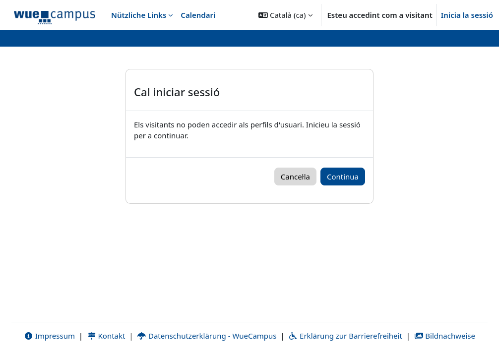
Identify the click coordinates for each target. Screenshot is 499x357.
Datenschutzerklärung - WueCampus (206, 336)
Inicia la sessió (467, 15)
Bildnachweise (444, 336)
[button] (285, 15)
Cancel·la (295, 176)
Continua (343, 176)
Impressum (49, 336)
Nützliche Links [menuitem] (138, 15)
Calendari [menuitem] (198, 15)
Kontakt (106, 336)
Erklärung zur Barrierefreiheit (345, 336)
